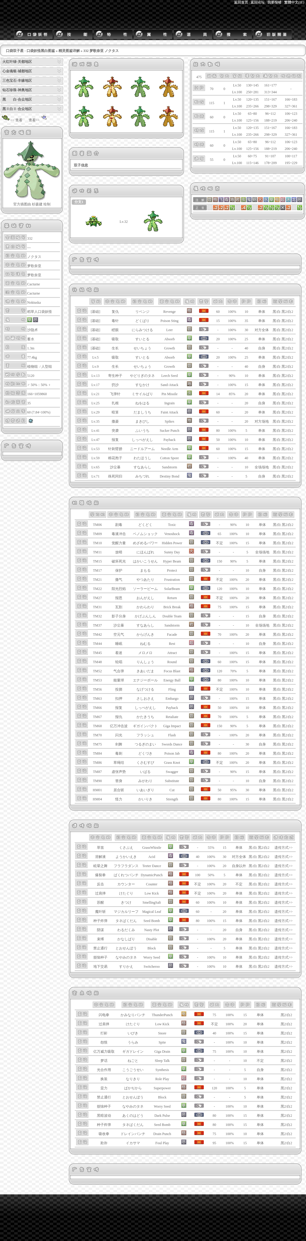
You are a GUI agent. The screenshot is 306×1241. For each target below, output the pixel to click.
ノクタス (34, 257)
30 (246, 330)
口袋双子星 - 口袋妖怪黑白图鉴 (30, 51)
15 (246, 385)
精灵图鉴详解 (69, 51)
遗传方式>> (283, 848)
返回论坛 (257, 2)
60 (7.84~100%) (38, 412)
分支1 (78, 202)
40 (246, 348)
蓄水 (30, 339)
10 (246, 312)
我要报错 (274, 2)
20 (246, 394)
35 (246, 321)
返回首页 (241, 2)
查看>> (39, 120)
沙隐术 (32, 330)
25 (246, 339)
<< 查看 (11, 120)
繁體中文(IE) (294, 2)
